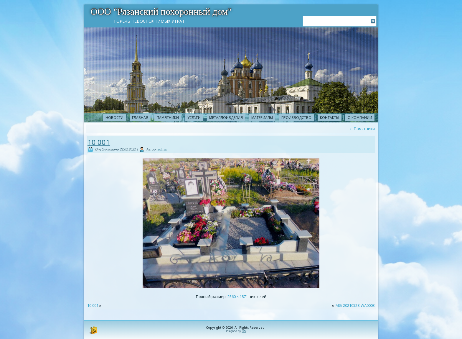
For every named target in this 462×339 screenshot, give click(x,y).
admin (162, 149)
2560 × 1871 (237, 296)
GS (244, 331)
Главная (140, 117)
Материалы (262, 117)
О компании (360, 117)
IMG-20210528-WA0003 (355, 305)
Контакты (329, 117)
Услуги (194, 117)
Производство (296, 117)
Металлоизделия (226, 117)
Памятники (168, 117)
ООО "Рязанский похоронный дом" (161, 11)
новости (114, 117)
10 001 (99, 142)
